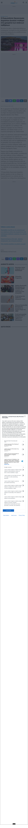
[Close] (25, 416)
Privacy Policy (22, 515)
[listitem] (14, 441)
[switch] (23, 444)
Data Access (14, 515)
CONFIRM (8, 510)
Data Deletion (6, 515)
